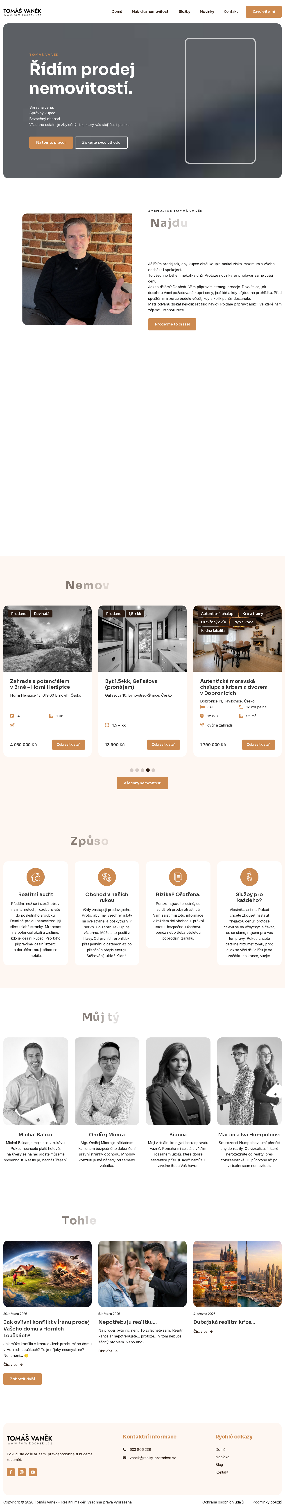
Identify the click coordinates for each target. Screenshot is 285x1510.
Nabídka (222, 1457)
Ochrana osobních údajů (223, 1502)
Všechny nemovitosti (142, 783)
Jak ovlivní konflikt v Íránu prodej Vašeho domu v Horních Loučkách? (46, 1329)
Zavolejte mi (264, 11)
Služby (184, 11)
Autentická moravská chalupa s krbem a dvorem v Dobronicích (234, 687)
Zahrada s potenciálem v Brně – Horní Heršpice (40, 684)
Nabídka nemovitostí (150, 11)
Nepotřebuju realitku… (127, 1322)
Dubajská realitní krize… (224, 1322)
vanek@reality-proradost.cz (153, 1458)
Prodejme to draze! (172, 324)
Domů (116, 11)
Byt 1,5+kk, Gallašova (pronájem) (131, 684)
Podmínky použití (267, 1502)
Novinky (207, 11)
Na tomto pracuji (51, 142)
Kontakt (231, 11)
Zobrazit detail (68, 745)
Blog (219, 1464)
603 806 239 (140, 1449)
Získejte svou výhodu (101, 142)
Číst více (13, 1364)
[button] (131, 770)
